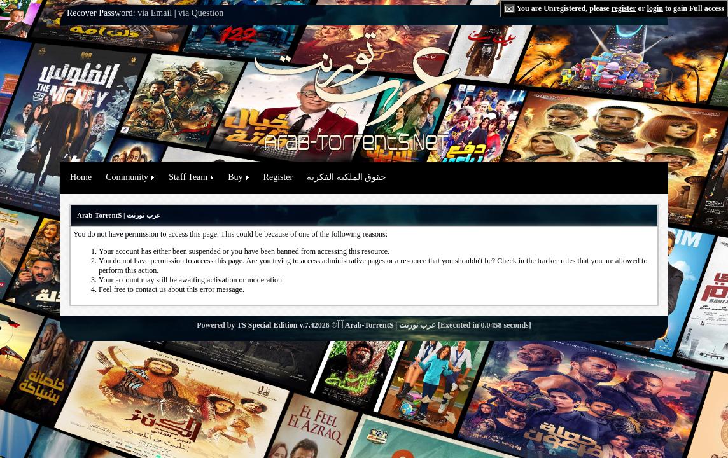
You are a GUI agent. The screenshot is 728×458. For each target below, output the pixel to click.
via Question (200, 13)
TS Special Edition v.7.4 (275, 325)
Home (81, 177)
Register (278, 177)
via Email (154, 13)
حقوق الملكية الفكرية (346, 177)
